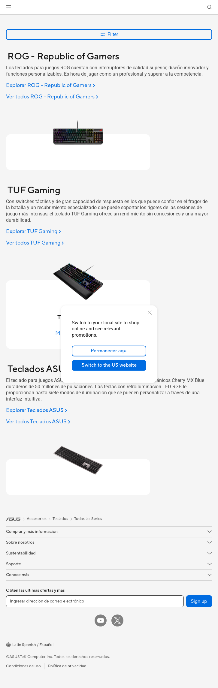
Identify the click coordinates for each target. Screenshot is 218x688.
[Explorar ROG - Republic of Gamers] (50, 85)
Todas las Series (88, 518)
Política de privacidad (67, 666)
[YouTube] (101, 620)
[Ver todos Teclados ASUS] (38, 422)
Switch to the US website (109, 365)
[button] (8, 7)
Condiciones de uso (23, 666)
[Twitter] (117, 620)
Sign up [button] (199, 601)
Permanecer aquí (109, 351)
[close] (149, 312)
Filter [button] (109, 34)
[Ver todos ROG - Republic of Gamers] (52, 97)
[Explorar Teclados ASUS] (36, 410)
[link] (109, 7)
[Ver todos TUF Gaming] (35, 243)
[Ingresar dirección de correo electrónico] (95, 601)
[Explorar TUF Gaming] (33, 231)
